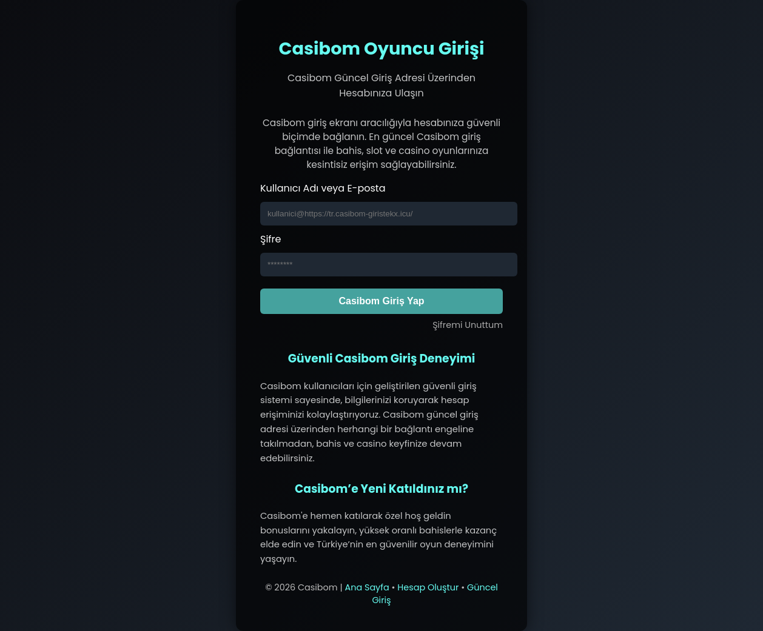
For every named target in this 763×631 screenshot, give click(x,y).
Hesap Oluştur (428, 587)
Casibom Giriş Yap (381, 301)
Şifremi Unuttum (467, 325)
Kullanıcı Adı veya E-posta (322, 188)
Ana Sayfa (367, 587)
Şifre (270, 239)
